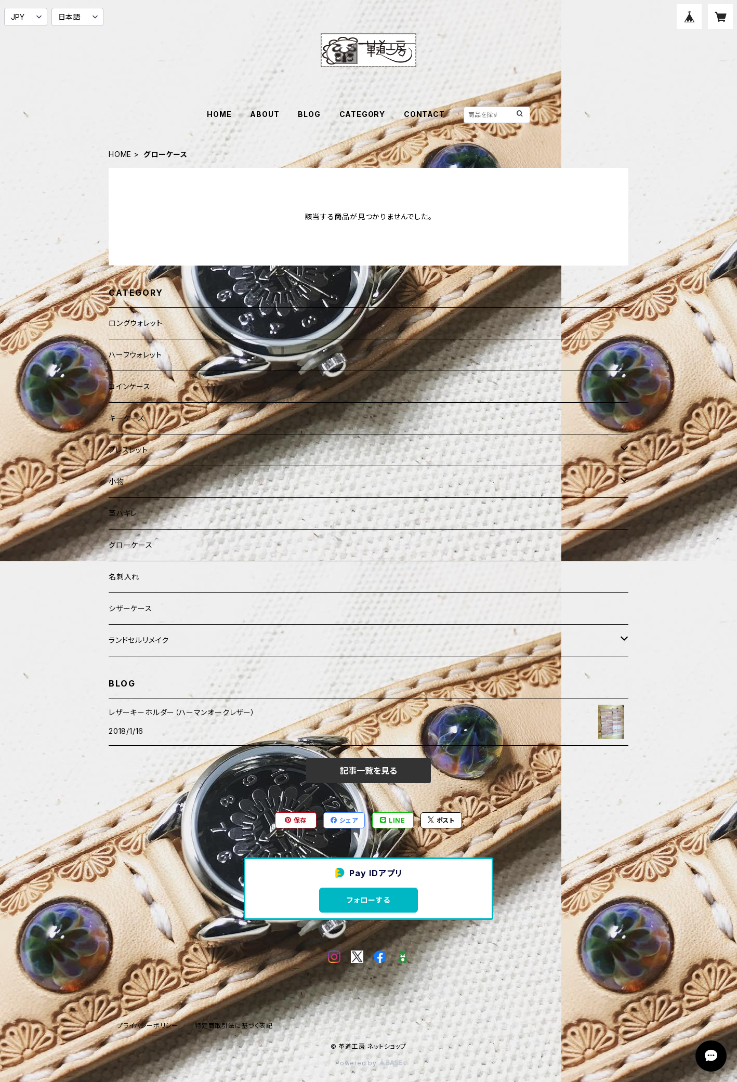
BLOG (309, 114)
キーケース (127, 418)
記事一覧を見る (368, 771)
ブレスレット (128, 449)
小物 (116, 481)
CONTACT (424, 114)
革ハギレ (123, 513)
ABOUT (264, 114)
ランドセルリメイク (139, 640)
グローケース (131, 544)
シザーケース (130, 608)
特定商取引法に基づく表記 (234, 1026)
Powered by (368, 1063)
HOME (219, 114)
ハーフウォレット (135, 354)
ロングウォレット (135, 323)
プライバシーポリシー (147, 1026)
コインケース (130, 386)
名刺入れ (124, 576)
